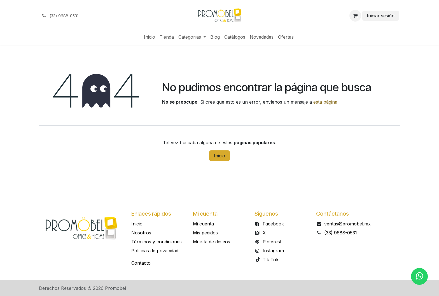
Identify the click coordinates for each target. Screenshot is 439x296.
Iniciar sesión (380, 15)
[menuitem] (149, 37)
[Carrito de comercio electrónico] (355, 16)
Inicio (219, 156)
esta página (325, 102)
